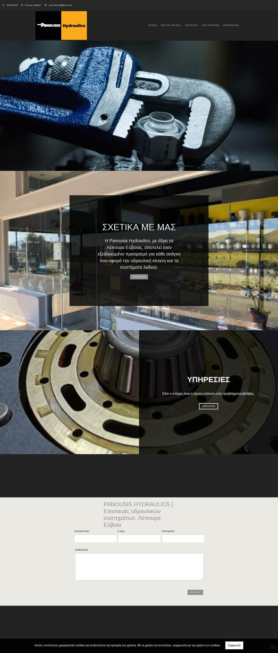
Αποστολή (195, 592)
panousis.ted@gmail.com (60, 5)
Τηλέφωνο (168, 531)
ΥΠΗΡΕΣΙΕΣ (191, 25)
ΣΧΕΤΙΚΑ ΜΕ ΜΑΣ (171, 25)
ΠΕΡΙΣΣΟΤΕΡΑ (139, 277)
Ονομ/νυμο (81, 531)
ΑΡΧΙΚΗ (152, 25)
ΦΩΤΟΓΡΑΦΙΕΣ (211, 25)
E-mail (121, 531)
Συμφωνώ (234, 645)
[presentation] (102, 592)
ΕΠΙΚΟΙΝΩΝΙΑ (231, 25)
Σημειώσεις (81, 550)
